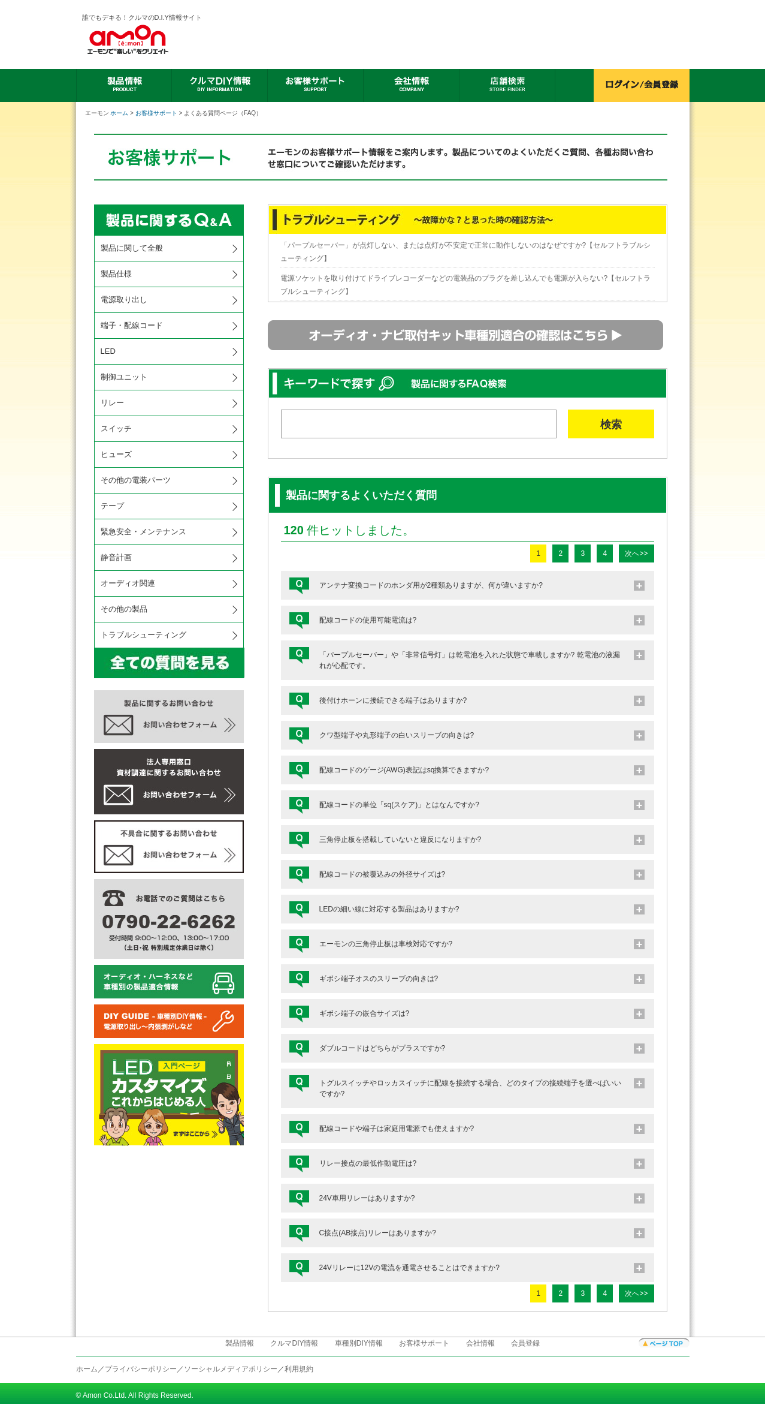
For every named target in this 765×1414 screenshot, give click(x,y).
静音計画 (116, 557)
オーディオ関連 (128, 583)
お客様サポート (156, 113)
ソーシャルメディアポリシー (230, 1369)
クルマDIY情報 (294, 1343)
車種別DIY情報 (359, 1343)
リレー (112, 402)
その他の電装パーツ (136, 480)
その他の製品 (124, 608)
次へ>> (636, 553)
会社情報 (480, 1343)
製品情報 (239, 1343)
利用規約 (299, 1369)
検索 (611, 425)
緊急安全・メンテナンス (143, 531)
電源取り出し (124, 299)
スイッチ (116, 428)
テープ (112, 505)
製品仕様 (116, 273)
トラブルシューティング (143, 634)
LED (108, 351)
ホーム (119, 113)
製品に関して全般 (132, 247)
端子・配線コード (132, 325)
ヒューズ (116, 454)
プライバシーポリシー (141, 1369)
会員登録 (525, 1343)
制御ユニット (124, 376)
